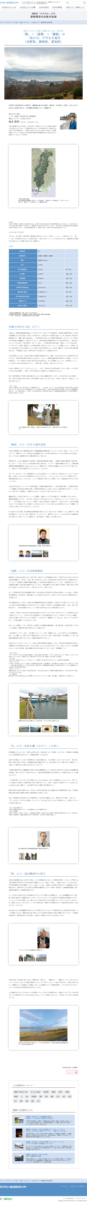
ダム (27, 1101)
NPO (66, 1097)
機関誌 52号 (35, 22)
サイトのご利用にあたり (67, 1201)
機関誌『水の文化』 (25, 22)
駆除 (60, 1097)
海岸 (45, 1101)
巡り (51, 1101)
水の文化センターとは (9, 7)
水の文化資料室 (57, 7)
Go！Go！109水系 (37, 1092)
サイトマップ (64, 1189)
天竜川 (63, 1092)
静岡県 (16, 1097)
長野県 (56, 1092)
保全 (39, 1101)
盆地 (21, 1101)
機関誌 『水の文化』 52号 (21, 1092)
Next (70, 728)
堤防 (33, 1101)
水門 (15, 1101)
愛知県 (23, 1097)
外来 (54, 1097)
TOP (1, 22)
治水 (34, 1097)
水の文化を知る (44, 7)
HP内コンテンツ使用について (75, 7)
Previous (17, 728)
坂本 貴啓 (48, 1092)
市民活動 (41, 1097)
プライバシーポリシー (81, 1201)
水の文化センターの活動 (27, 7)
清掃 (49, 1097)
